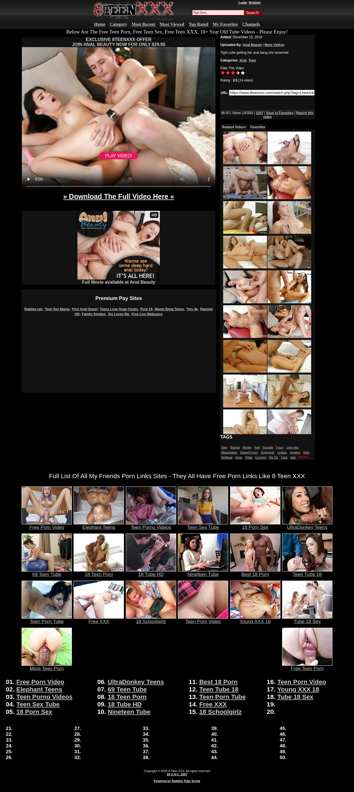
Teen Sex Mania (57, 309)
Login (242, 2)
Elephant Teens (99, 525)
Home (99, 24)
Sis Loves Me (118, 314)
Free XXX (99, 619)
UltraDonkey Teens (307, 525)
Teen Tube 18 (307, 572)
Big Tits (273, 457)
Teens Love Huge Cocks (119, 309)
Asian (238, 457)
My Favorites (225, 24)
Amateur (295, 452)
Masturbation (229, 452)
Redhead (227, 457)
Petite (249, 457)
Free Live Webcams (147, 314)
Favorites (257, 127)
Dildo (306, 452)
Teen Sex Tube (203, 525)
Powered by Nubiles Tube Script (177, 781)
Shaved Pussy (249, 452)
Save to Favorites (279, 113)
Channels (251, 24)
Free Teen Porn (307, 666)
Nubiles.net (33, 309)
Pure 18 (146, 309)
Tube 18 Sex (307, 619)
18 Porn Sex (255, 525)
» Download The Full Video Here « (118, 196)
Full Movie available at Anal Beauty (118, 280)
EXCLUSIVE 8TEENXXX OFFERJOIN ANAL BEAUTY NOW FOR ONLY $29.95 (118, 42)
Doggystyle (267, 452)
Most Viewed (172, 24)
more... (305, 457)
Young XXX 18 (255, 619)
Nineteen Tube (203, 572)
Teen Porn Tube (47, 619)
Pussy (279, 447)
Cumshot (260, 457)
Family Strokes (94, 314)
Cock (284, 457)
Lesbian (282, 452)
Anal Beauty (252, 45)
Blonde (247, 447)
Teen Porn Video (203, 619)
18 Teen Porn (99, 572)
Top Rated (198, 24)
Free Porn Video (47, 525)
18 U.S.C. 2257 (176, 774)
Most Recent (143, 24)
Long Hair (292, 447)
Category (118, 24)
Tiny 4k (192, 309)
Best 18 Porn (255, 572)
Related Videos (234, 127)
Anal (243, 60)
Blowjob (235, 447)
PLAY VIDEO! (118, 155)
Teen (252, 60)
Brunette (268, 447)
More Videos (274, 45)
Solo (293, 457)
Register (255, 2)
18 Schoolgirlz (151, 619)
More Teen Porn (47, 666)
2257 (260, 113)
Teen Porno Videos (151, 525)
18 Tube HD (151, 572)
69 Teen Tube (47, 572)
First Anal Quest (84, 309)
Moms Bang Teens (169, 309)
